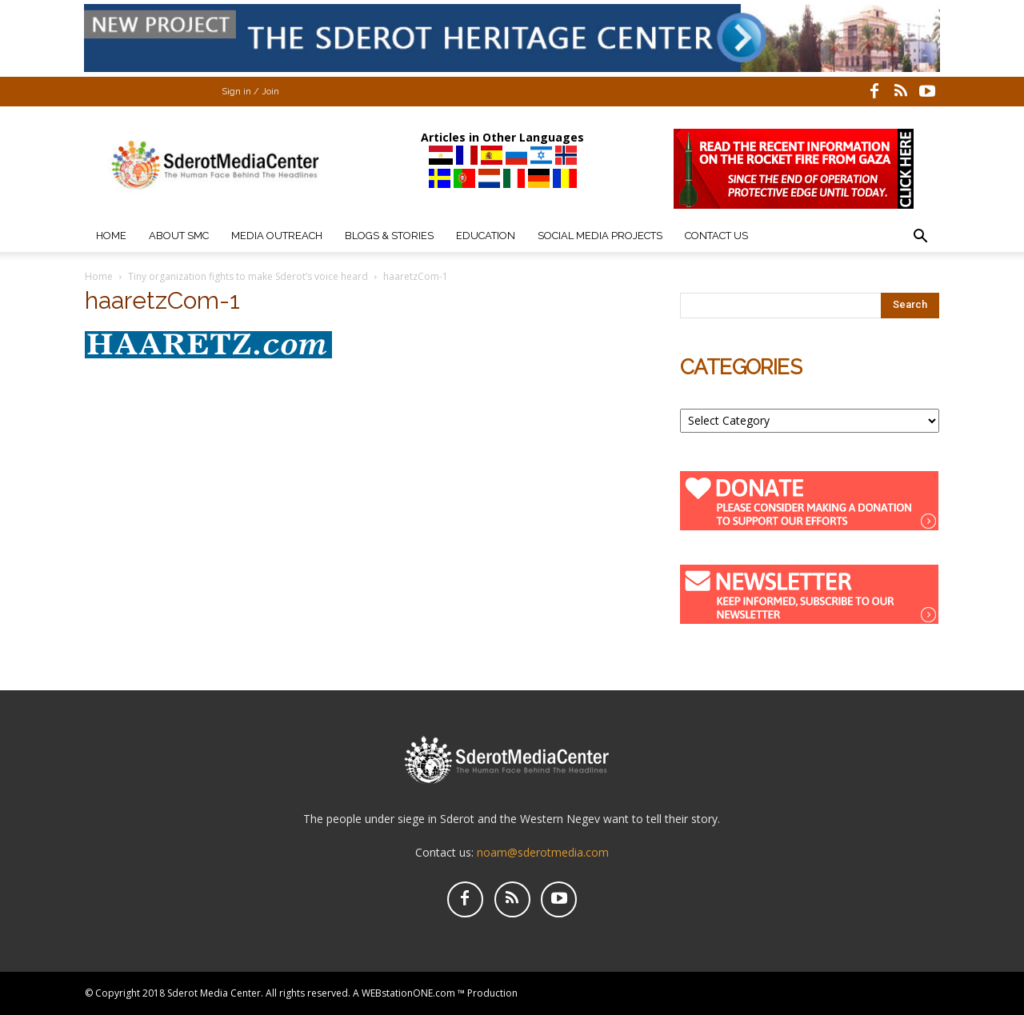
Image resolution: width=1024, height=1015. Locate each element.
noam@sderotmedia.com (543, 852)
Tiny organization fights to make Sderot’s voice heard (248, 276)
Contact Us (716, 236)
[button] (920, 238)
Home (111, 236)
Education (485, 236)
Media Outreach (276, 236)
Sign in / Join (250, 91)
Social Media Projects (600, 236)
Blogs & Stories (389, 236)
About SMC (179, 236)
